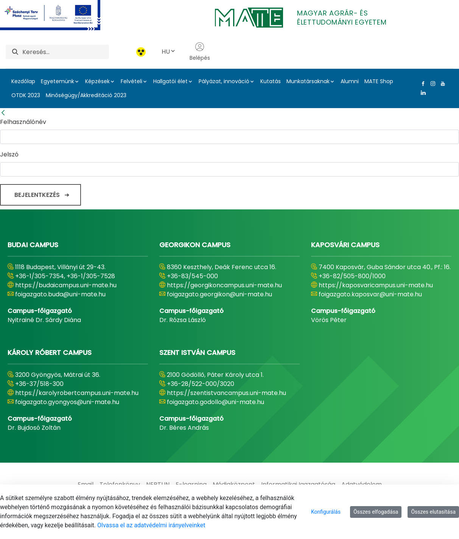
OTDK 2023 (25, 95)
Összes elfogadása (375, 512)
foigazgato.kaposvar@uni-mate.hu (370, 294)
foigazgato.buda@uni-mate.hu (60, 294)
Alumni (350, 81)
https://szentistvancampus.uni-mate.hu (226, 393)
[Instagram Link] (431, 83)
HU (169, 51)
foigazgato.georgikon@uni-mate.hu (219, 294)
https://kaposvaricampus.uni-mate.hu (376, 285)
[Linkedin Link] (421, 92)
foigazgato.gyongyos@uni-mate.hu (67, 402)
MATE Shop (378, 81)
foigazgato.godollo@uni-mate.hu (215, 402)
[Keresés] (65, 52)
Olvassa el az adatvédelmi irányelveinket (151, 525)
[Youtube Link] (441, 83)
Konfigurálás (326, 512)
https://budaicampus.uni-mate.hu (66, 285)
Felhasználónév (23, 122)
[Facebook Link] (421, 83)
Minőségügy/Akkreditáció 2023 (86, 95)
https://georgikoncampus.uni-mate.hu (224, 285)
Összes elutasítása (433, 512)
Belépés (200, 52)
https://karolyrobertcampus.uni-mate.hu (76, 393)
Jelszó (9, 154)
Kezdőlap (23, 81)
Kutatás (270, 81)
